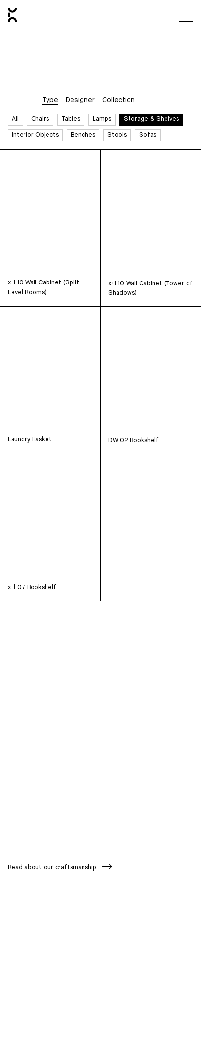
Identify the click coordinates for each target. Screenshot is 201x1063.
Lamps (102, 119)
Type (50, 100)
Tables (70, 119)
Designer (80, 100)
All (15, 119)
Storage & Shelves (151, 119)
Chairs (40, 119)
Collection (118, 100)
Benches (83, 135)
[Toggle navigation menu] (186, 17)
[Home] (12, 17)
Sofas (147, 135)
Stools (117, 135)
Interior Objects (35, 135)
